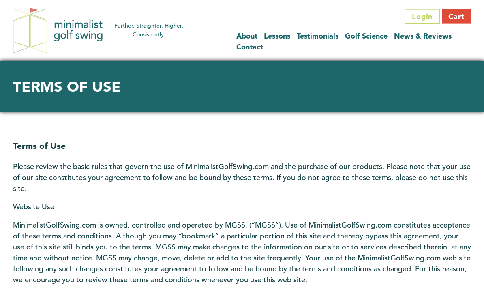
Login (422, 16)
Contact (249, 46)
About (246, 35)
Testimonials (317, 35)
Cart (456, 16)
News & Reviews (423, 35)
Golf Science (366, 35)
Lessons (277, 35)
